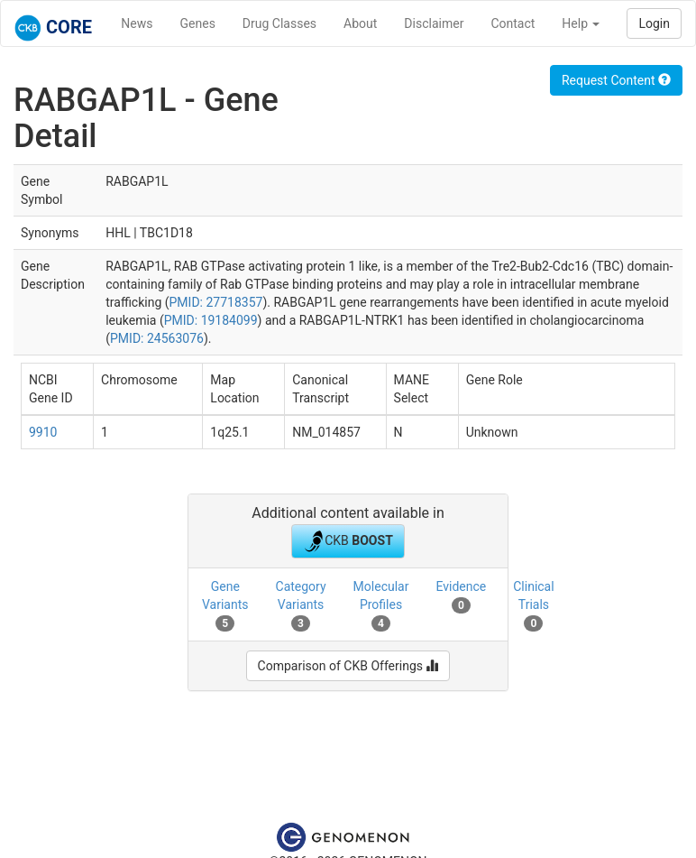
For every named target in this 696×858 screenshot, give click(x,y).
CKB (348, 541)
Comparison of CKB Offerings (348, 666)
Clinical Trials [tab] (533, 605)
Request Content (616, 80)
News (136, 23)
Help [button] (581, 23)
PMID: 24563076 (157, 338)
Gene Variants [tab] (225, 605)
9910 (43, 432)
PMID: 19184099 (211, 320)
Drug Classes (279, 23)
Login (654, 23)
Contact (512, 23)
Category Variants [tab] (301, 605)
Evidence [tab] (460, 596)
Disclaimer (433, 23)
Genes (197, 23)
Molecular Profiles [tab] (381, 605)
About (360, 23)
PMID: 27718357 (216, 302)
